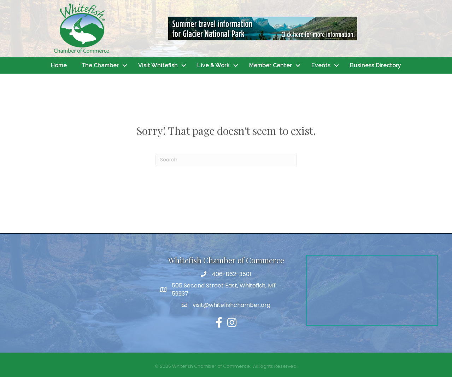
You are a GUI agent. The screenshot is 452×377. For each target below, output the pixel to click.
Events (320, 65)
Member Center (270, 65)
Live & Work (213, 65)
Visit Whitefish (158, 65)
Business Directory (375, 65)
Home (59, 65)
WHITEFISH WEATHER (80, 281)
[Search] (226, 160)
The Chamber (100, 65)
